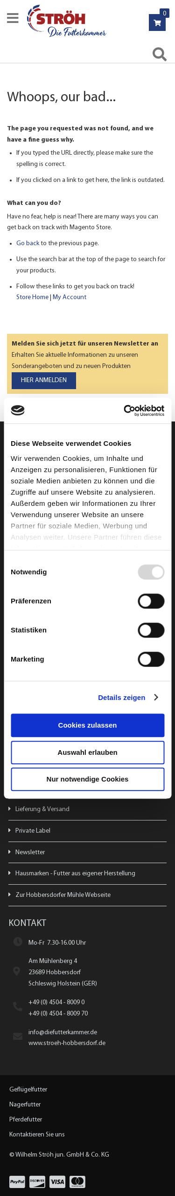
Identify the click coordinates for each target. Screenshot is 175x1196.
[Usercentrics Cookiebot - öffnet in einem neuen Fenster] (124, 411)
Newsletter (30, 852)
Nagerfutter (25, 1104)
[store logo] (99, 21)
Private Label (32, 831)
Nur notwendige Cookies (88, 779)
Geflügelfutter (28, 1089)
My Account (69, 297)
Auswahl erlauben (87, 752)
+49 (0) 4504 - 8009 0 (56, 1002)
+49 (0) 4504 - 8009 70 (58, 1013)
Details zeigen (121, 697)
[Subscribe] (44, 380)
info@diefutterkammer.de (62, 1032)
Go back (27, 243)
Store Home (32, 297)
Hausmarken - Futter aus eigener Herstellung (75, 873)
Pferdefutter (25, 1119)
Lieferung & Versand (42, 809)
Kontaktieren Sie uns (37, 1134)
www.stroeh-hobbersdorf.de (66, 1043)
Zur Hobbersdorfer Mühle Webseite (63, 895)
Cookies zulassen (87, 725)
